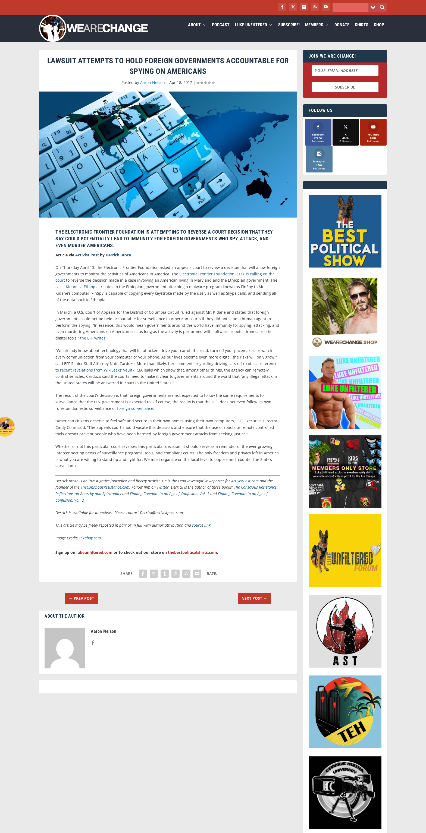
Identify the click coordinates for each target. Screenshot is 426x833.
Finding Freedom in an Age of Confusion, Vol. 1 (169, 500)
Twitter (163, 493)
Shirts (361, 31)
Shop (379, 31)
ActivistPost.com (245, 487)
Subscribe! (289, 31)
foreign (123, 414)
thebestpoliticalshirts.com (192, 558)
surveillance (142, 414)
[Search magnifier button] (382, 7)
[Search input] (352, 7)
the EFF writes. (93, 344)
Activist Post (87, 261)
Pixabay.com (90, 544)
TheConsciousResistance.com (105, 493)
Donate (341, 31)
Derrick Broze (118, 261)
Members (314, 31)
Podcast (221, 31)
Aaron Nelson (152, 89)
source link (201, 531)
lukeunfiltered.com (94, 558)
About (194, 31)
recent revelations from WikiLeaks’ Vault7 (97, 376)
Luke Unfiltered (251, 31)
